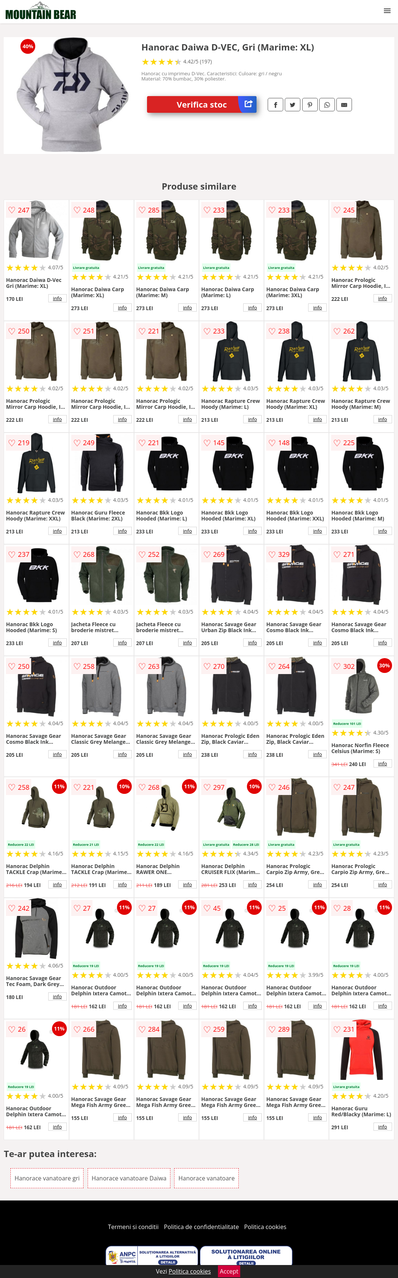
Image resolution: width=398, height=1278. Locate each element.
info (57, 298)
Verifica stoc (217, 104)
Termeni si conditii (133, 1227)
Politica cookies (265, 1227)
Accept (229, 1271)
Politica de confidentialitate (201, 1227)
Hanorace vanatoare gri (46, 1178)
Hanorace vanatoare (206, 1178)
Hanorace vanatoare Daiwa (129, 1178)
